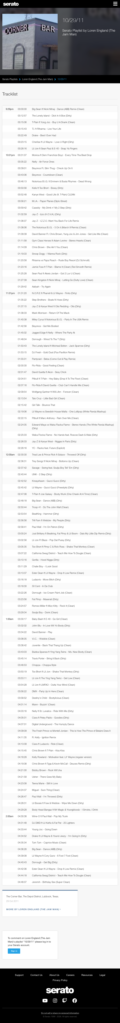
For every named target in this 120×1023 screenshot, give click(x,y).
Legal (102, 975)
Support (19, 975)
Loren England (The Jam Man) (37, 79)
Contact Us (36, 975)
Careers (70, 975)
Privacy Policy (60, 980)
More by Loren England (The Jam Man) (33, 909)
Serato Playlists (10, 79)
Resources (87, 975)
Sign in (14, 951)
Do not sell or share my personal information (60, 1013)
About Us (54, 975)
